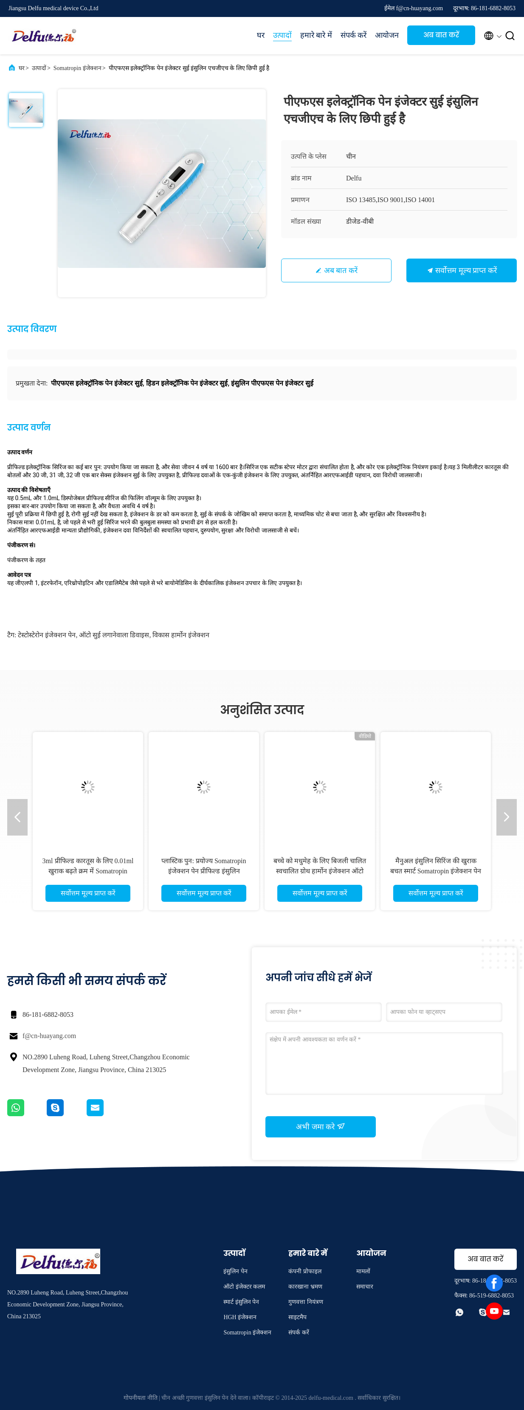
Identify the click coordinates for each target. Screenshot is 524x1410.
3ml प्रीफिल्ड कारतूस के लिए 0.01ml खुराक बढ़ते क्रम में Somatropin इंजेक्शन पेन (88, 871)
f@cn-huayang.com (49, 1035)
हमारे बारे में (316, 35)
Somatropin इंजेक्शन (77, 68)
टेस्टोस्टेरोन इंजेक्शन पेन (47, 635)
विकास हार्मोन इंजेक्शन (180, 635)
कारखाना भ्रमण (305, 1286)
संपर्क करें (354, 35)
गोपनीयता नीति (141, 1398)
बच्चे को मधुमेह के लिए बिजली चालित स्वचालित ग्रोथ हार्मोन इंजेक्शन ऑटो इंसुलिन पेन (319, 871)
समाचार (364, 1286)
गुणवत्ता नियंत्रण (305, 1302)
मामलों (363, 1271)
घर (261, 35)
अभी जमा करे (320, 1126)
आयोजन (387, 35)
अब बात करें (441, 35)
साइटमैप (297, 1317)
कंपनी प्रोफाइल (304, 1271)
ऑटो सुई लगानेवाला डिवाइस (114, 635)
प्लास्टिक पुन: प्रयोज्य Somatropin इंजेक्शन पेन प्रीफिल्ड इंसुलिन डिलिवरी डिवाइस (203, 871)
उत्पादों (282, 35)
